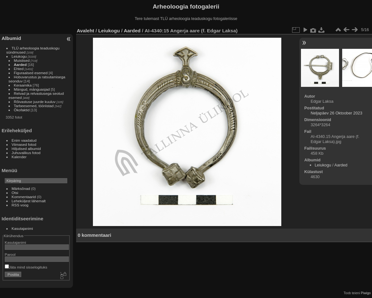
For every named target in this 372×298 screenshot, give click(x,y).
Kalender (19, 157)
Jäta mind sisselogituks (26, 267)
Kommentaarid (24, 197)
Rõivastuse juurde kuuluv (34, 102)
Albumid (11, 38)
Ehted (19, 69)
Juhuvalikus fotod (26, 153)
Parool (10, 254)
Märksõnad (21, 188)
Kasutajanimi (22, 228)
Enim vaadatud (24, 140)
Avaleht (85, 30)
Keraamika (23, 85)
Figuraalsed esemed (31, 73)
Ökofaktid (22, 110)
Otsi (15, 193)
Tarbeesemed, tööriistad (34, 106)
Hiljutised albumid (26, 148)
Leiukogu (19, 56)
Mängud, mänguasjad (32, 89)
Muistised (22, 60)
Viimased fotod (24, 144)
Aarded (20, 64)
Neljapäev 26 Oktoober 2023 (336, 113)
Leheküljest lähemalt (29, 201)
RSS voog (20, 205)
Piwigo (366, 293)
